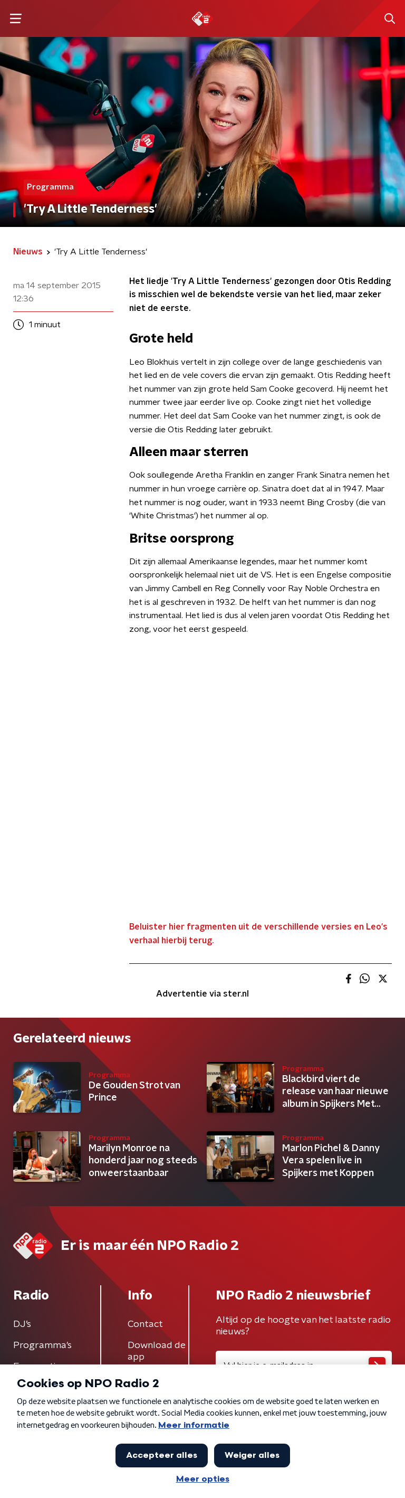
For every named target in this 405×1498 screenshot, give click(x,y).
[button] (15, 19)
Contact (145, 1324)
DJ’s (22, 1324)
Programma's (42, 1345)
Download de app (157, 1351)
